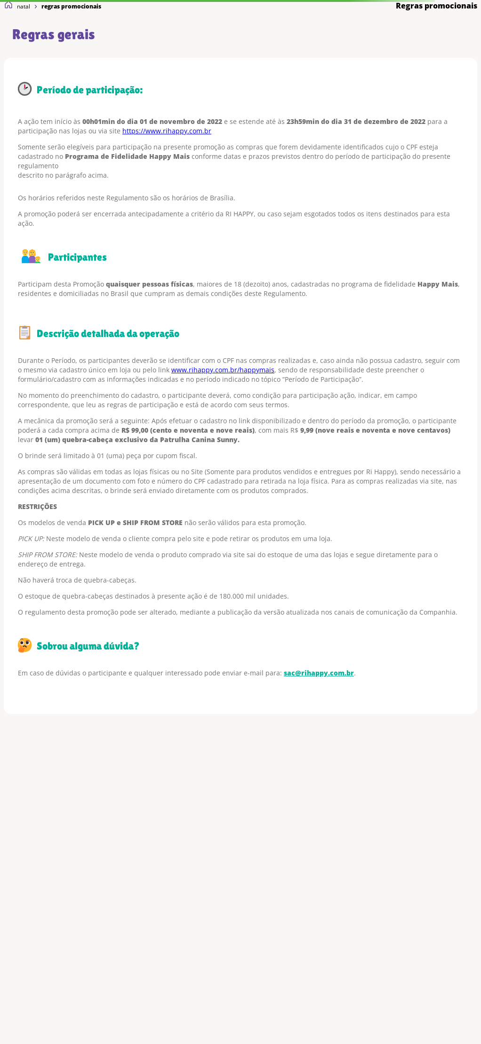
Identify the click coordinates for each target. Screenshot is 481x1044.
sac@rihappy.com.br (319, 672)
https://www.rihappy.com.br (166, 130)
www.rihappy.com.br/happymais (222, 369)
